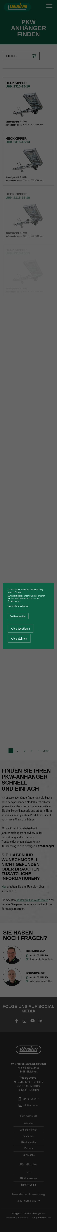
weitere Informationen (18, 605)
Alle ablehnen (19, 638)
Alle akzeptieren (20, 628)
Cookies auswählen (18, 616)
